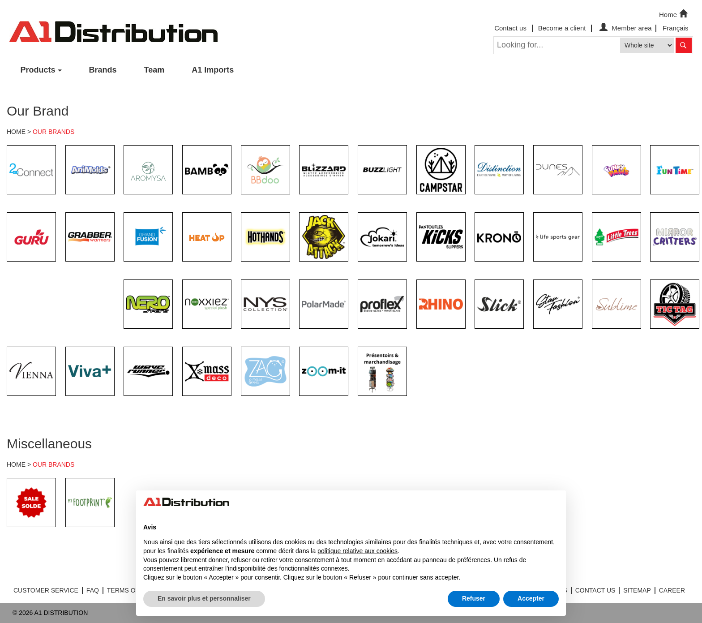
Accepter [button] (531, 598)
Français (676, 28)
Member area (624, 28)
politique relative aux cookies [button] (357, 550)
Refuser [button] (473, 598)
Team (154, 69)
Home (674, 13)
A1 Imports (213, 69)
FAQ (92, 590)
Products (38, 69)
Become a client (562, 28)
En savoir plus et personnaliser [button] (204, 598)
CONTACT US (595, 590)
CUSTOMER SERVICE (45, 590)
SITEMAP (637, 590)
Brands (103, 69)
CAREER (672, 590)
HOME (16, 131)
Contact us (510, 28)
